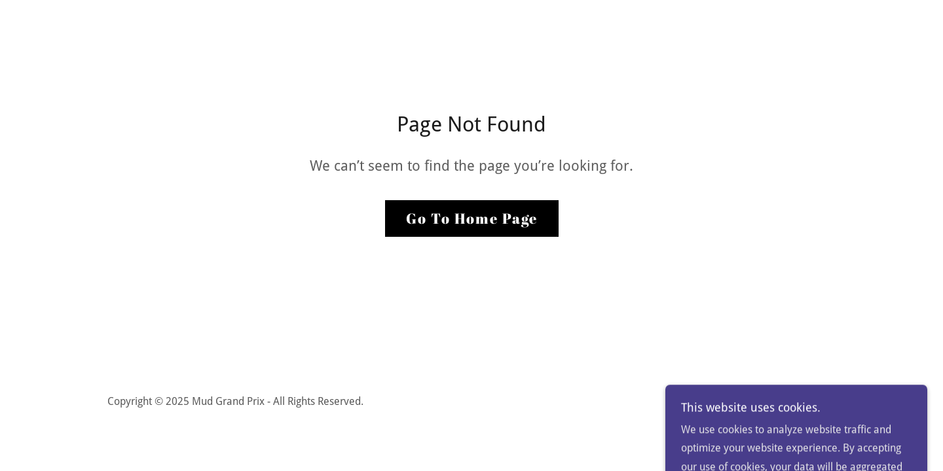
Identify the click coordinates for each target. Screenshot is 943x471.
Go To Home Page (472, 218)
